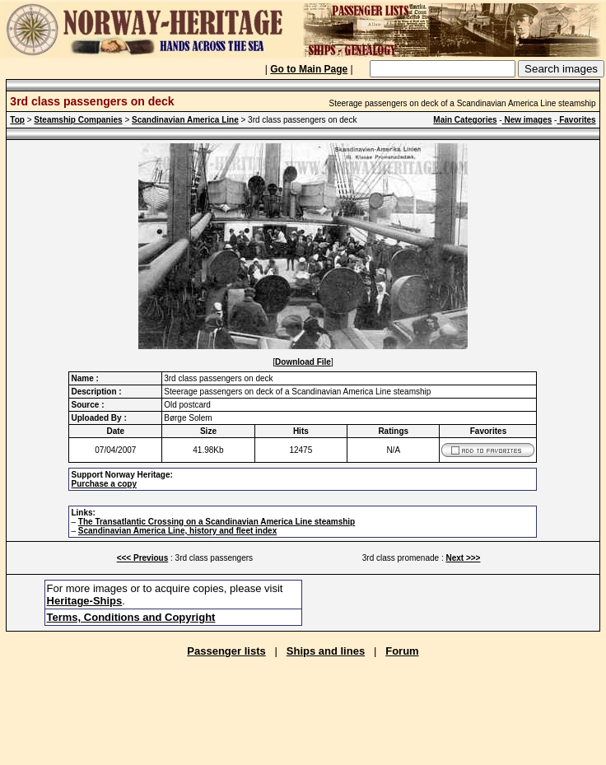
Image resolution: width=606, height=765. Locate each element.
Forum (401, 651)
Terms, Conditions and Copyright (131, 617)
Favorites (576, 119)
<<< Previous (143, 557)
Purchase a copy (103, 483)
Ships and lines (326, 651)
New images (527, 119)
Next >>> (462, 557)
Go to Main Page (308, 69)
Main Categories (464, 119)
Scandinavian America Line (185, 119)
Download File (303, 361)
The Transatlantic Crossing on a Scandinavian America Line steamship (216, 521)
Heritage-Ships (85, 601)
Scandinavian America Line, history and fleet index (177, 530)
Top (17, 119)
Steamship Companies (78, 119)
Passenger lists (226, 651)
